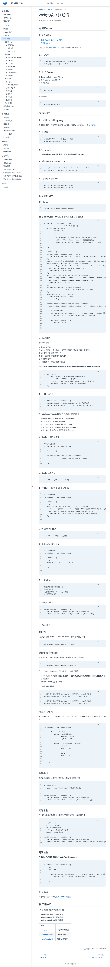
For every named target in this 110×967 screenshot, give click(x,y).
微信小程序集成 (9, 106)
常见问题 (6, 21)
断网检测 (9, 97)
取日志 (8, 82)
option (43, 930)
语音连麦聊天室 (9, 169)
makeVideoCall (47, 935)
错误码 (5, 187)
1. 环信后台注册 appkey (14, 57)
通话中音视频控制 (12, 85)
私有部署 (9, 100)
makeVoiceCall (47, 939)
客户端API (8, 103)
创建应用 (93, 125)
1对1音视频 (7, 160)
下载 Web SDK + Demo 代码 (52, 40)
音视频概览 (7, 14)
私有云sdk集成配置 (63, 897)
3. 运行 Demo (10, 51)
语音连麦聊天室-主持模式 (12, 173)
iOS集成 (6, 36)
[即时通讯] (51, 3)
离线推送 (9, 91)
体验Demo (45, 43)
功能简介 (6, 29)
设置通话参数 (10, 88)
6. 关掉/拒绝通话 (11, 72)
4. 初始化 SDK (10, 66)
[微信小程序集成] (87, 956)
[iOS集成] (54, 956)
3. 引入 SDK (10, 63)
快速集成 (8, 54)
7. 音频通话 (10, 75)
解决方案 (60, 3)
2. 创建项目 (10, 60)
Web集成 (6, 39)
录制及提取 (7, 152)
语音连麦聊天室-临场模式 (12, 179)
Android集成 (7, 32)
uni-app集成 (7, 134)
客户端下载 (7, 18)
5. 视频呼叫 (10, 69)
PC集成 (6, 110)
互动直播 (6, 166)
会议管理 (6, 148)
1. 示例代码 (10, 45)
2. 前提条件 (10, 48)
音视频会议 (7, 163)
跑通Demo (8, 42)
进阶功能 (8, 78)
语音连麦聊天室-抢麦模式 (12, 176)
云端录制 (9, 94)
